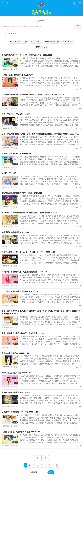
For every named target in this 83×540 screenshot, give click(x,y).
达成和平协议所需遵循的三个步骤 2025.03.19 (20, 412)
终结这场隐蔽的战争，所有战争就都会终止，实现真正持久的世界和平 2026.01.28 (34, 94)
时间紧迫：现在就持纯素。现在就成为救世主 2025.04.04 (24, 272)
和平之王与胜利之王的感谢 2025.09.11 (17, 114)
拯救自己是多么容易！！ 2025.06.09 (16, 154)
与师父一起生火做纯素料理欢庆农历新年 (18, 75)
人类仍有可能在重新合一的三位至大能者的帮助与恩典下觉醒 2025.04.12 (30, 213)
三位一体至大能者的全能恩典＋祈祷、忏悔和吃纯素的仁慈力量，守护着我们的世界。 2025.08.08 (40, 134)
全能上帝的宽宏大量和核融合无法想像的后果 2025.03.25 (24, 333)
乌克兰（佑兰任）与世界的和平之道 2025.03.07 (21, 432)
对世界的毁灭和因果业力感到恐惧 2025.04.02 (20, 291)
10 (57, 465)
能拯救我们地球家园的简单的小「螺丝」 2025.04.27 (22, 193)
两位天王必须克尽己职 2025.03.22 (15, 353)
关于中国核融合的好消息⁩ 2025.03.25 (16, 373)
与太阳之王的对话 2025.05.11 (13, 173)
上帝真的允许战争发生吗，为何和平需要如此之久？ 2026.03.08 (27, 55)
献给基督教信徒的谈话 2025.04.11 (15, 232)
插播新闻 (14, 69)
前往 (51, 472)
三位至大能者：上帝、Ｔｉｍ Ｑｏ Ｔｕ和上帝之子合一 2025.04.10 (28, 252)
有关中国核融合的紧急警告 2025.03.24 (17, 392)
